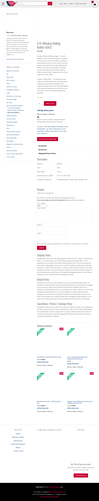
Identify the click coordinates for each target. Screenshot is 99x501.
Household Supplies (12, 122)
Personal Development (12, 135)
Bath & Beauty (10, 80)
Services (8, 147)
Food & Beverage (11, 99)
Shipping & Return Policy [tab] (47, 153)
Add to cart (50, 103)
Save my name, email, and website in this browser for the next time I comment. (62, 244)
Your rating (41, 203)
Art (7, 74)
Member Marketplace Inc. (57, 492)
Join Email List (81, 475)
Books (8, 83)
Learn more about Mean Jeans (15, 59)
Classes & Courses (11, 86)
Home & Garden (11, 119)
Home (18, 434)
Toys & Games (10, 157)
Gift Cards (9, 102)
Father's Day (49, 131)
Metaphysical (10, 125)
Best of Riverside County (57, 129)
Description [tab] (42, 146)
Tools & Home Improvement (14, 154)
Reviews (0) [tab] (42, 150)
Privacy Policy (45, 497)
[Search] (50, 3)
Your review (41, 208)
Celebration (41, 131)
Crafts (8, 93)
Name (39, 225)
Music (8, 128)
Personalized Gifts (11, 138)
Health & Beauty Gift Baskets (15, 110)
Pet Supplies (9, 141)
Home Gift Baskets (13, 112)
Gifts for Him (58, 131)
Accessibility (54, 497)
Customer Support (18, 444)
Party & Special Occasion (13, 131)
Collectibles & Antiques (12, 90)
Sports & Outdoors (11, 150)
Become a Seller (18, 437)
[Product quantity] (40, 103)
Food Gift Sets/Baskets (13, 108)
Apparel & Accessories (12, 71)
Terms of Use (18, 451)
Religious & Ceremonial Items (14, 144)
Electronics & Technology (13, 96)
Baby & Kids (9, 77)
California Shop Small (11, 3)
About (18, 447)
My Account (18, 441)
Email (39, 233)
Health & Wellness (11, 116)
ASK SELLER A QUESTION (47, 139)
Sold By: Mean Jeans (45, 110)
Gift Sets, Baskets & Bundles (14, 106)
